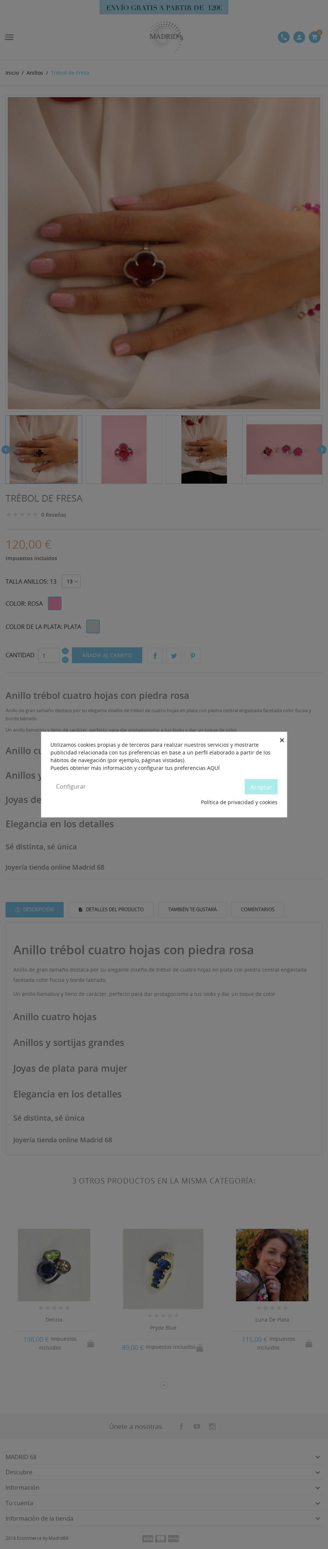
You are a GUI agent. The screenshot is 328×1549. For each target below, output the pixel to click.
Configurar (71, 786)
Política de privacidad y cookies (239, 802)
